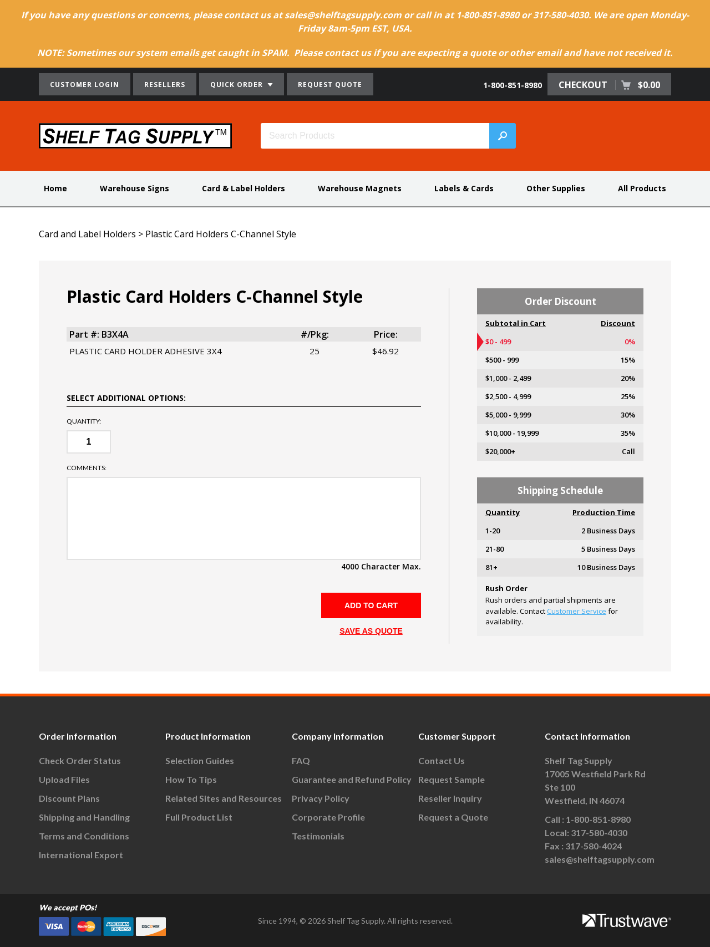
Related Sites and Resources (223, 798)
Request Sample (451, 779)
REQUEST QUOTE (330, 84)
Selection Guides (199, 760)
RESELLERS (164, 84)
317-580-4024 (593, 846)
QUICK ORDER (241, 84)
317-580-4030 (599, 832)
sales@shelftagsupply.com (600, 859)
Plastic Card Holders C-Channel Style (220, 234)
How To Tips (191, 779)
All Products (642, 188)
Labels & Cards (464, 188)
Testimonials (318, 836)
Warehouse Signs (134, 188)
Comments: (86, 468)
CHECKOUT (609, 85)
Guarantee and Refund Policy (352, 779)
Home (55, 188)
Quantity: (84, 421)
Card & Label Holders (243, 188)
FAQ (301, 760)
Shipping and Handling (84, 817)
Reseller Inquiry (450, 798)
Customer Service (576, 611)
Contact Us (441, 760)
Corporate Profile (328, 817)
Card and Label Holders (87, 234)
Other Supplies (555, 188)
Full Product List (198, 817)
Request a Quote (453, 817)
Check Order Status (80, 760)
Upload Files (64, 779)
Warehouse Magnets (360, 188)
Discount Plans (69, 798)
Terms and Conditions (84, 836)
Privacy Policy (320, 798)
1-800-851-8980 (512, 85)
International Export (81, 854)
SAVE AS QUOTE (371, 631)
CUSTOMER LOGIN (84, 84)
